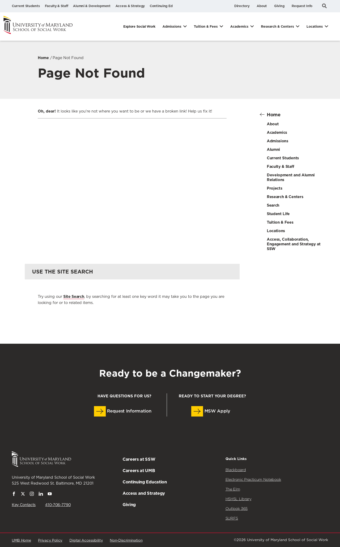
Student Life (278, 214)
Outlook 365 (236, 509)
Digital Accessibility (86, 540)
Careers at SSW (139, 459)
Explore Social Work (139, 26)
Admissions (171, 26)
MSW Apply (210, 411)
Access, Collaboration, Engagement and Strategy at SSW (294, 244)
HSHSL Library (238, 499)
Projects (274, 188)
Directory (241, 6)
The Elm (232, 489)
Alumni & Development (91, 6)
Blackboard (235, 470)
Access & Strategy (130, 6)
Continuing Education (145, 481)
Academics (239, 26)
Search (273, 205)
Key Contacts (24, 505)
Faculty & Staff (56, 6)
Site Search (73, 296)
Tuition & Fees (206, 26)
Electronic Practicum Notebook (253, 480)
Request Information (123, 411)
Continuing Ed (161, 6)
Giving (279, 6)
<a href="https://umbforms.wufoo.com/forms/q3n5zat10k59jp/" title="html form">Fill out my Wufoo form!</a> (132, 182)
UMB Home (21, 540)
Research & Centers (277, 26)
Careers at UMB (139, 470)
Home (43, 58)
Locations (314, 26)
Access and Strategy (144, 493)
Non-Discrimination (126, 540)
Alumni (273, 149)
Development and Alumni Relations (291, 177)
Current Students (26, 6)
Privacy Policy (50, 540)
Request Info (302, 6)
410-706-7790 (58, 505)
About (262, 6)
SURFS (231, 518)
